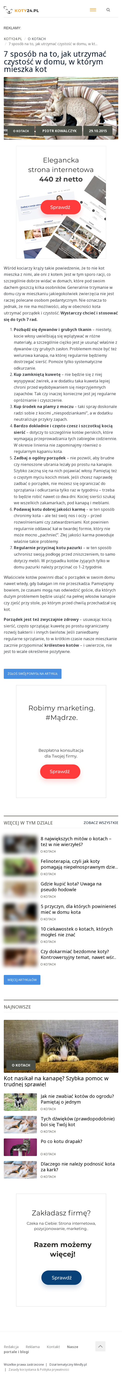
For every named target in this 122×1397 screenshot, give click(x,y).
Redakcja (11, 1346)
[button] (108, 7)
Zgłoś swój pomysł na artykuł (33, 674)
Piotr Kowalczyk (59, 130)
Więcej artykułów (22, 980)
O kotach (21, 131)
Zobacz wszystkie (101, 822)
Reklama (33, 1346)
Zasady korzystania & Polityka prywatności (39, 1369)
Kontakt (53, 1346)
